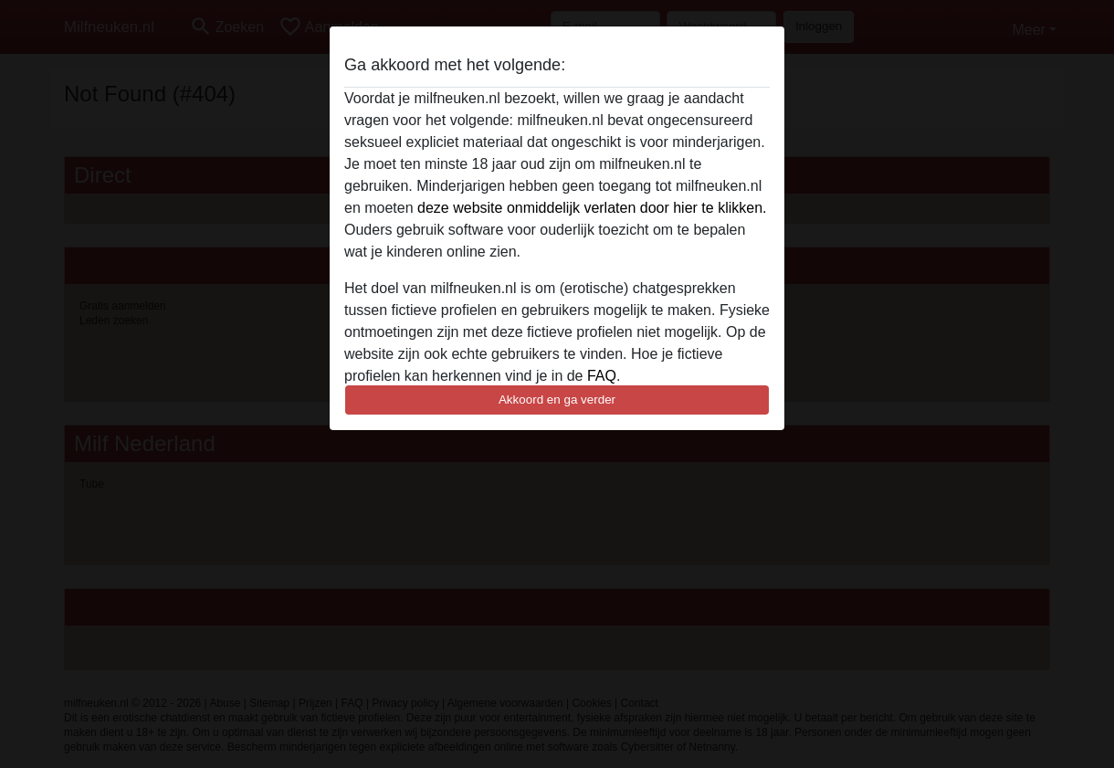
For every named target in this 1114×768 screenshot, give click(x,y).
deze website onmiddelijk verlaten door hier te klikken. (591, 208)
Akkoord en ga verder (557, 399)
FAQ (601, 376)
